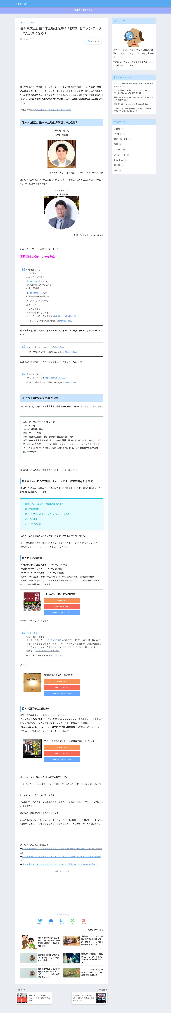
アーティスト (122, 156)
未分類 (119, 129)
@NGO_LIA (56, 635)
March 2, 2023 (65, 321)
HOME (85, 1002)
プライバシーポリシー (85, 1007)
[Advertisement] (61, 63)
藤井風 (119, 166)
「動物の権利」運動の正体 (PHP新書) (60, 594)
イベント (120, 135)
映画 (118, 172)
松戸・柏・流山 (123, 140)
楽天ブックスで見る (77, 600)
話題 (101, 914)
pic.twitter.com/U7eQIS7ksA (47, 645)
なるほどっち (25, 3)
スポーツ (120, 150)
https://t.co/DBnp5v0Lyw (56, 378)
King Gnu (120, 161)
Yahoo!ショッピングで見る (55, 606)
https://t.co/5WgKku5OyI (54, 347)
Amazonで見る (55, 600)
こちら (76, 470)
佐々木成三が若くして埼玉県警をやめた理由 (50, 110)
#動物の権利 (32, 628)
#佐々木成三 (34, 293)
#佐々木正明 (34, 281)
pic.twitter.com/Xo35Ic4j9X (65, 316)
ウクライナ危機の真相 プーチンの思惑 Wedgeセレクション (69, 730)
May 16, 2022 (71, 352)
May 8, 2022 (70, 382)
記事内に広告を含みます (85, 10)
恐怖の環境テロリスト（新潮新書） (59, 669)
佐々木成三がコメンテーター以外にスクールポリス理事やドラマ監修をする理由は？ (60, 848)
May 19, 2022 (57, 650)
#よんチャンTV (40, 301)
